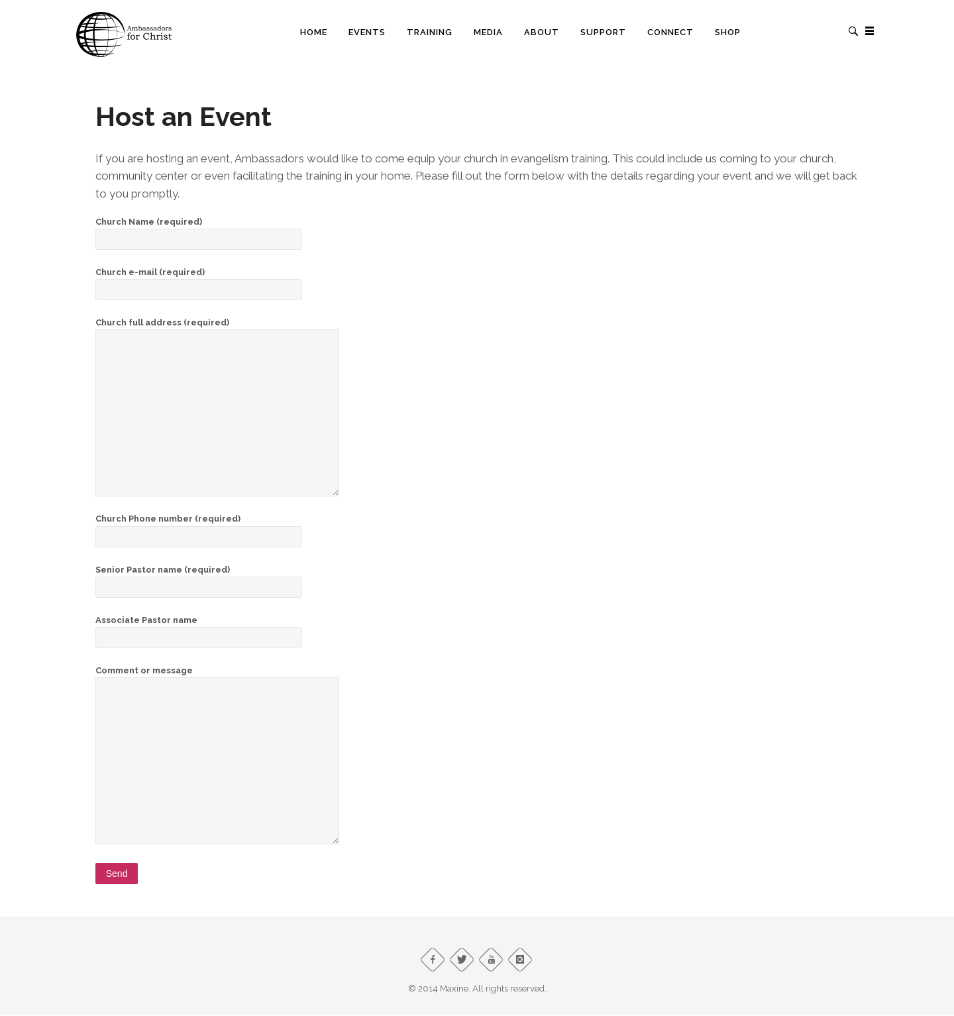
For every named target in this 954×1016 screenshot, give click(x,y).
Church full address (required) (217, 329)
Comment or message (217, 677)
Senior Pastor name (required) (198, 578)
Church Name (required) (198, 230)
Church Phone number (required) (198, 527)
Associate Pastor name (198, 628)
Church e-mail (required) (198, 280)
